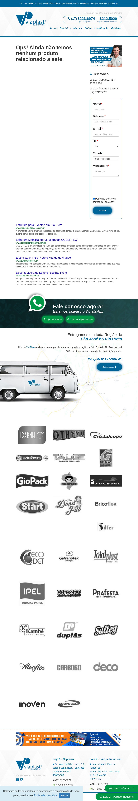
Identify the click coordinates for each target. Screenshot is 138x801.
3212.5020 (108, 19)
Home (53, 28)
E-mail (98, 128)
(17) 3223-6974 (62, 783)
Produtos (65, 28)
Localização (101, 28)
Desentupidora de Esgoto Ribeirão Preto (41, 274)
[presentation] (115, 187)
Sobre (88, 28)
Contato (115, 28)
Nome (97, 104)
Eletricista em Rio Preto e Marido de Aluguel (44, 259)
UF (95, 141)
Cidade (98, 153)
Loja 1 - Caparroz (52, 320)
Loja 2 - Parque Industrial (80, 320)
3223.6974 (86, 19)
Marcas (77, 28)
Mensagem (101, 165)
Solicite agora (106, 369)
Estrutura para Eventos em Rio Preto (39, 226)
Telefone (99, 116)
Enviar (104, 211)
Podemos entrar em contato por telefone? (104, 200)
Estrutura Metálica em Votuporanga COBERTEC (46, 241)
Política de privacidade (46, 795)
